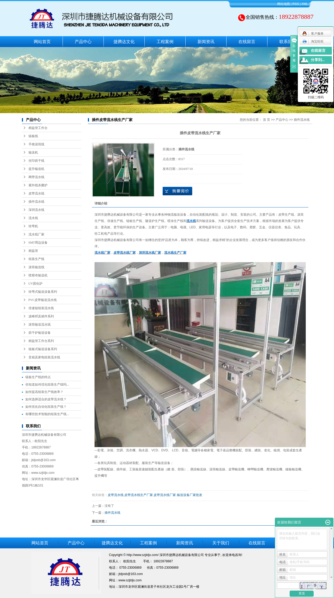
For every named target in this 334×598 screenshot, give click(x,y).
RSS (295, 4)
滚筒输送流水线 (40, 324)
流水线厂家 (36, 234)
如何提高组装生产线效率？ (44, 392)
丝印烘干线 (36, 161)
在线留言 (246, 41)
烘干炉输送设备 (40, 333)
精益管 (33, 251)
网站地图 (283, 4)
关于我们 (220, 543)
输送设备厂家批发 (189, 495)
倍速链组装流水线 (41, 308)
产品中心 (83, 41)
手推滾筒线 (36, 144)
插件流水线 (36, 201)
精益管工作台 (38, 128)
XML (305, 4)
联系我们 (287, 41)
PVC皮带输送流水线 (43, 300)
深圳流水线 (36, 210)
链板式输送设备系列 (43, 349)
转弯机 (33, 226)
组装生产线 (36, 259)
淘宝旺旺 (313, 41)
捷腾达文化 (124, 41)
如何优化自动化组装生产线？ (46, 407)
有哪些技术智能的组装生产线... (47, 414)
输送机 (33, 152)
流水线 (33, 218)
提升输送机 (36, 169)
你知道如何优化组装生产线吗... (47, 384)
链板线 (33, 136)
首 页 (266, 120)
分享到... (318, 60)
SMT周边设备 (38, 242)
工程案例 (165, 41)
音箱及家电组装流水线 (44, 357)
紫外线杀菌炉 (38, 185)
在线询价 (177, 191)
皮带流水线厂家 (165, 495)
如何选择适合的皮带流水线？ (46, 399)
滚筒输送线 (36, 267)
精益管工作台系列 (41, 341)
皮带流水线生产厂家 (138, 495)
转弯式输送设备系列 (43, 292)
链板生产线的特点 (38, 377)
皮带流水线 (36, 193)
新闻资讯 (205, 41)
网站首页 (42, 41)
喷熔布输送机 (38, 275)
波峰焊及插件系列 (41, 316)
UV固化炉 (36, 283)
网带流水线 (36, 177)
